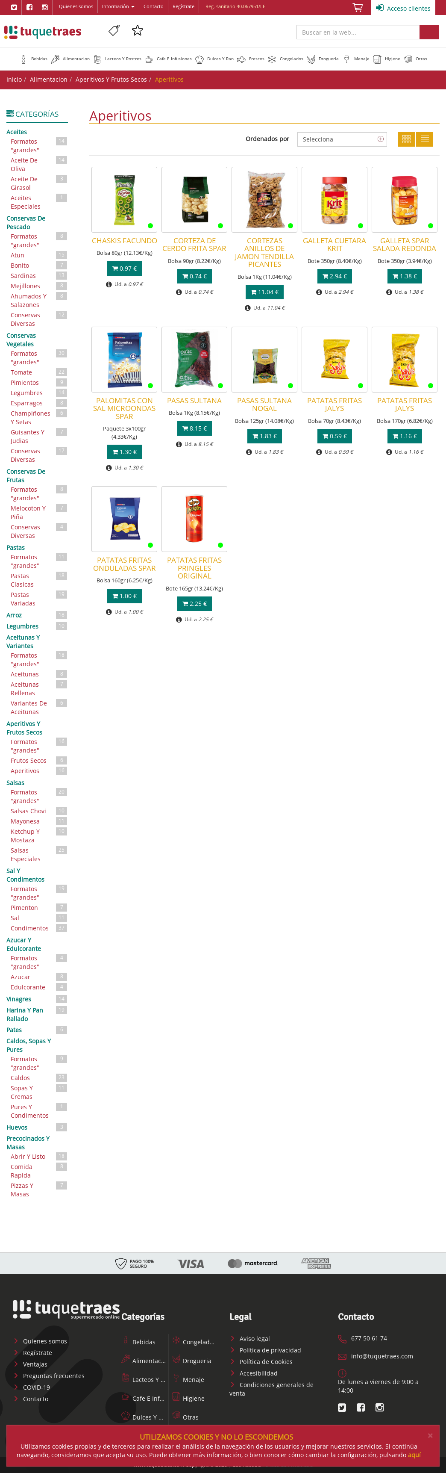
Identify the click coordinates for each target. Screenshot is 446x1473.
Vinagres (37, 999)
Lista (424, 139)
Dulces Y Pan (145, 1417)
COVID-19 (31, 1387)
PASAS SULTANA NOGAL (264, 404)
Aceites (16, 132)
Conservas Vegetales (21, 339)
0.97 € (124, 268)
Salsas (15, 783)
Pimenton (39, 907)
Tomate (39, 372)
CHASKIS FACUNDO (124, 240)
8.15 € (194, 428)
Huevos (37, 1127)
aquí (414, 1455)
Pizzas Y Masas (39, 1189)
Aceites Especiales (39, 201)
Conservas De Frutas (25, 475)
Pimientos (39, 382)
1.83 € (264, 436)
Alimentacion (48, 79)
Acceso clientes (403, 7)
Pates (37, 1029)
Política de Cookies (261, 1362)
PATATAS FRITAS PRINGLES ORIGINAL (194, 568)
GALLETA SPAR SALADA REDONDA (404, 244)
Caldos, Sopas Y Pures (28, 1045)
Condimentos (39, 928)
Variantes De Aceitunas (39, 707)
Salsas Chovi (39, 811)
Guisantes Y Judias (39, 436)
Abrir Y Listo (39, 1156)
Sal (39, 918)
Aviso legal (249, 1338)
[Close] (430, 1435)
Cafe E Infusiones (151, 1398)
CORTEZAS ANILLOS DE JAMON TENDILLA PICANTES (264, 252)
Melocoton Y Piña (39, 512)
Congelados (194, 1342)
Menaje (188, 1380)
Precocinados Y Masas (28, 1142)
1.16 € (405, 436)
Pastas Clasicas (39, 579)
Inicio (14, 79)
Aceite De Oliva (39, 164)
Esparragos (39, 403)
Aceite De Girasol (39, 183)
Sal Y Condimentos (25, 875)
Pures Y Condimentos (39, 1110)
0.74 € (194, 276)
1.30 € (124, 452)
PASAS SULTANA (194, 400)
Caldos (39, 1078)
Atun (39, 255)
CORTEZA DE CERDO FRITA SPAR (194, 244)
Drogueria (191, 1361)
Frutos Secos (39, 760)
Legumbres (39, 393)
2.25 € (194, 603)
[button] (33, 58)
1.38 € (405, 276)
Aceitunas (39, 674)
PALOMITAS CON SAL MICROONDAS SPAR (124, 408)
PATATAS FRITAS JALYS (334, 404)
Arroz (37, 615)
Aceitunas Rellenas (39, 688)
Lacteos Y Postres (151, 1380)
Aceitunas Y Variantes (23, 641)
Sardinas (39, 275)
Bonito (39, 265)
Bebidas (138, 1342)
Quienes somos (76, 6)
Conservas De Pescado (25, 222)
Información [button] (118, 6)
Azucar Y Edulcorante (23, 944)
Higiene (188, 1398)
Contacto (154, 6)
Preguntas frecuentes (49, 1376)
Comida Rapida (39, 1170)
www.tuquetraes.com (42, 32)
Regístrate (183, 6)
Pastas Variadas (39, 598)
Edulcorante (39, 987)
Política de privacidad (265, 1350)
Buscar (429, 32)
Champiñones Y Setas (39, 417)
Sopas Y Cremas (39, 1092)
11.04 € (265, 292)
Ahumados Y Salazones (39, 300)
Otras (185, 1417)
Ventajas (30, 1364)
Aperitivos (39, 771)
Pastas (15, 547)
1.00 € (124, 596)
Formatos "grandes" (39, 145)
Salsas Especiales (39, 854)
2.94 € (335, 276)
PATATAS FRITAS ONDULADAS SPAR (124, 564)
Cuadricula (406, 139)
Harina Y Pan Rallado (37, 1014)
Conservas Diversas (39, 319)
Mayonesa (39, 821)
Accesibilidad (253, 1373)
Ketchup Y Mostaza (39, 835)
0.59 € (335, 436)
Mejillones (39, 286)
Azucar (39, 977)
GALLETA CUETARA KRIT (334, 244)
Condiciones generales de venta (271, 1389)
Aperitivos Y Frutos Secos (111, 79)
